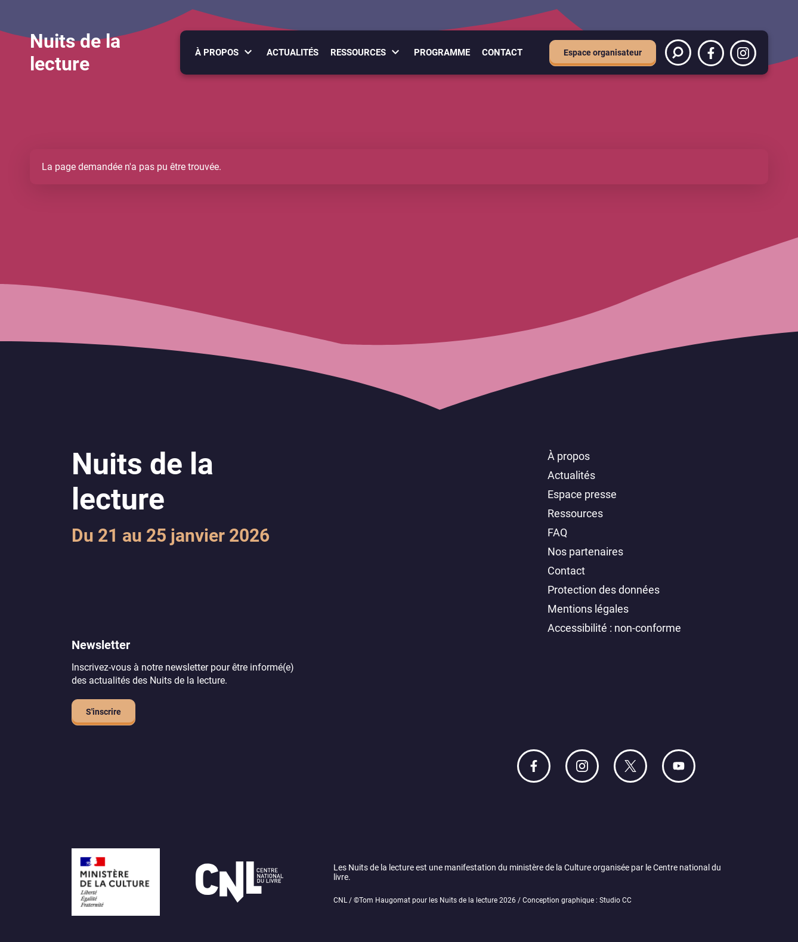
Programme (442, 52)
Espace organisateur (603, 52)
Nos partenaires (585, 551)
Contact (502, 52)
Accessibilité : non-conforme (614, 628)
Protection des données (604, 589)
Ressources (358, 52)
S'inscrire (103, 711)
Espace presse (582, 494)
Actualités (292, 52)
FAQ (557, 532)
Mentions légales (588, 609)
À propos (217, 52)
